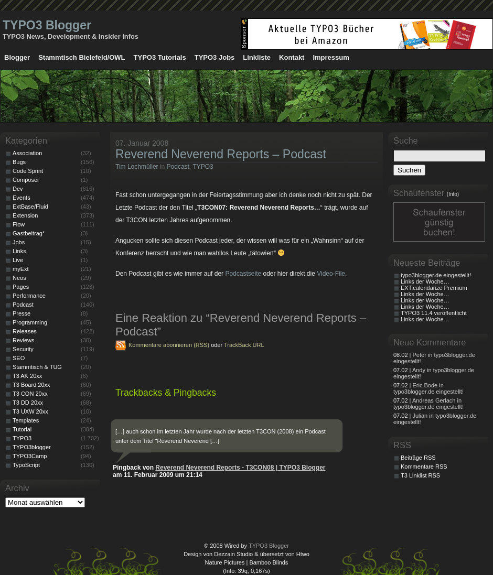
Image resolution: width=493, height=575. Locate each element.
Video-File (331, 273)
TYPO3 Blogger (47, 25)
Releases (25, 331)
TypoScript (26, 465)
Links (19, 251)
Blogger (17, 57)
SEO (19, 358)
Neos (19, 278)
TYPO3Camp (30, 456)
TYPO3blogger (32, 447)
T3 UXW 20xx (30, 411)
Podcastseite (243, 273)
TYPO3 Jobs (215, 57)
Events (21, 197)
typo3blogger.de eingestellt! (436, 275)
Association (27, 153)
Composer (26, 180)
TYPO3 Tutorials (160, 57)
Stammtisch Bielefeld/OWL (81, 57)
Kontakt (291, 57)
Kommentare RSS (424, 466)
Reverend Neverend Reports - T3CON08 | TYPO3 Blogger (240, 467)
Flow (19, 224)
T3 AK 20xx (27, 376)
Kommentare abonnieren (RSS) (168, 345)
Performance (29, 295)
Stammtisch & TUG (37, 367)
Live (18, 260)
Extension (25, 215)
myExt (21, 269)
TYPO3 (202, 166)
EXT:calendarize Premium (434, 288)
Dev (18, 189)
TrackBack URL (244, 345)
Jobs (19, 242)
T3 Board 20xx (31, 385)
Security (23, 349)
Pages (21, 287)
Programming (30, 322)
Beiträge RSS (418, 457)
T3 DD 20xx (28, 402)
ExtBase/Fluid (30, 206)
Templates (26, 420)
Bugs (19, 162)
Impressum (331, 57)
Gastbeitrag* (29, 233)
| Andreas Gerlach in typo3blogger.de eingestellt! (428, 403)
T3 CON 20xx (30, 393)
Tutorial (22, 429)
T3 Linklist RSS (420, 475)
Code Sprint (28, 171)
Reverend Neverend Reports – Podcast (220, 154)
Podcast (178, 166)
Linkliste (257, 57)
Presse (21, 313)
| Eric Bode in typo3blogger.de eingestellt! (428, 388)
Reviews (24, 340)
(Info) (453, 194)
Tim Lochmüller (136, 166)
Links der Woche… (425, 281)
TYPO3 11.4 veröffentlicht (434, 313)
